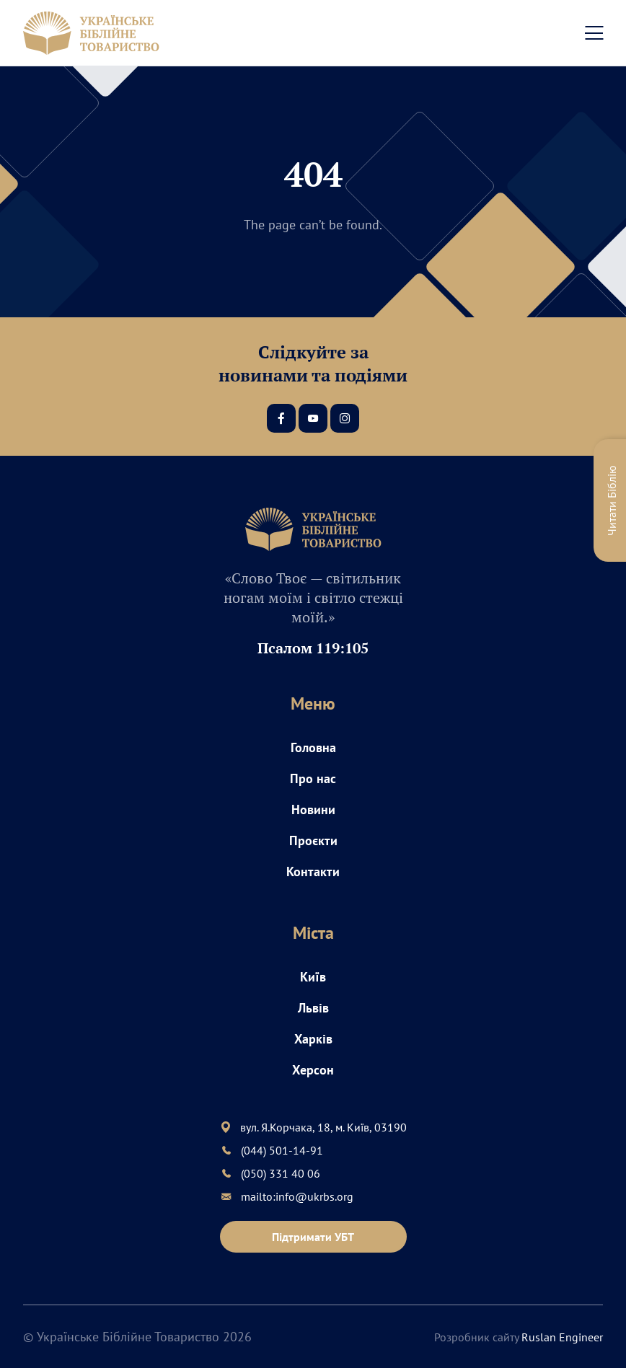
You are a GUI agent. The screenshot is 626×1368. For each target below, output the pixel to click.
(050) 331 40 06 (280, 1173)
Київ (313, 976)
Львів (313, 1007)
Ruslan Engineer (562, 1337)
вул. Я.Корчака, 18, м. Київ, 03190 (323, 1127)
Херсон (313, 1070)
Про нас (313, 778)
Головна (313, 747)
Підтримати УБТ (313, 1237)
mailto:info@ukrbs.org (297, 1196)
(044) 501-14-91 (282, 1150)
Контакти (313, 871)
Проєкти (313, 840)
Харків (313, 1039)
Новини (313, 809)
